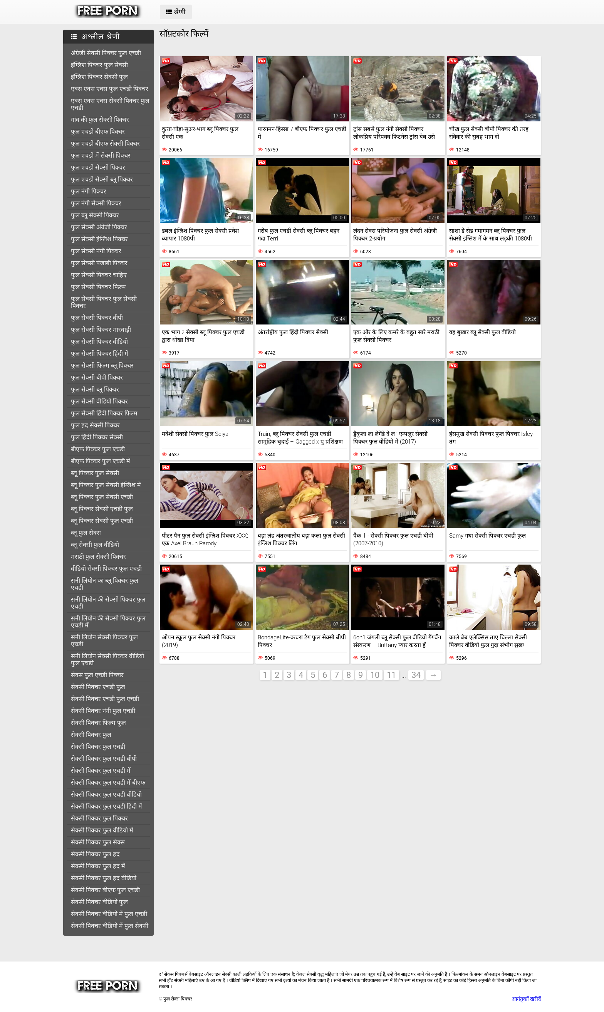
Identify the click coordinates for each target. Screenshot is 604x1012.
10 (374, 675)
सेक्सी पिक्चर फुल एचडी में (101, 770)
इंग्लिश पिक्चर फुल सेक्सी (99, 65)
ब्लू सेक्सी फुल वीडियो (95, 544)
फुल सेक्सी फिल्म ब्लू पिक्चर (102, 365)
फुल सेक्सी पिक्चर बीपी (97, 317)
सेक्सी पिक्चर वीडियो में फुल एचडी (109, 914)
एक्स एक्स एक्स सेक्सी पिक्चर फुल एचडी (110, 104)
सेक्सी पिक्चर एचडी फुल (98, 687)
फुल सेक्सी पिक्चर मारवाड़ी (101, 329)
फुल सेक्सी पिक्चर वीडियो (99, 341)
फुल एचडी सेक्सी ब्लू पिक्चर (102, 179)
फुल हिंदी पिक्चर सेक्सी (97, 437)
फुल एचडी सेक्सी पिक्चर (98, 167)
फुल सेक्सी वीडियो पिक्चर (99, 401)
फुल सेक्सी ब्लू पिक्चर (95, 389)
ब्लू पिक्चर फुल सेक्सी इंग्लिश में (106, 485)
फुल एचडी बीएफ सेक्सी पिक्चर (105, 143)
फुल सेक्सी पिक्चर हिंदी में (99, 353)
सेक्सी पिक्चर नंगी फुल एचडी (103, 710)
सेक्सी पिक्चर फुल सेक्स (98, 842)
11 (391, 675)
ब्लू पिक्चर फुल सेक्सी (95, 473)
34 (416, 675)
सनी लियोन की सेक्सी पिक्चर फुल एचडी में (108, 622)
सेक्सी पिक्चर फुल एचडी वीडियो (106, 794)
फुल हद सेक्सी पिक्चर (95, 425)
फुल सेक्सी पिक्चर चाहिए (99, 275)
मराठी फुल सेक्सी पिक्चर (98, 556)
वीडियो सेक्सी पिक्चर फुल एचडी (106, 568)
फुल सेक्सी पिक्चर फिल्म (98, 287)
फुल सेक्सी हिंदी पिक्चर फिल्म (104, 413)
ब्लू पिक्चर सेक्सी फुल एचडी (102, 520)
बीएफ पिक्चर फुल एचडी (98, 449)
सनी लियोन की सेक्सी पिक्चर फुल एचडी (108, 603)
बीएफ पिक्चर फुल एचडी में (100, 461)
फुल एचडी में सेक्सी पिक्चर (101, 155)
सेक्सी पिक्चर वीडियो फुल (99, 902)
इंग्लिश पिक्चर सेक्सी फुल (99, 77)
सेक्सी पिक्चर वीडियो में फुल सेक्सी (109, 926)
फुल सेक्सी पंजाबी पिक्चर (99, 263)
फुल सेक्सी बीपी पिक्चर (97, 377)
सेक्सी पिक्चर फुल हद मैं (98, 866)
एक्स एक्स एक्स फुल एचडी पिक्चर (109, 88)
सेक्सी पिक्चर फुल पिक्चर (99, 818)
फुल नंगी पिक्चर (88, 191)
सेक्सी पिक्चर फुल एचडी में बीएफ (108, 782)
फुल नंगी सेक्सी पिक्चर (96, 203)
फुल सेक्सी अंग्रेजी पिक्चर (99, 227)
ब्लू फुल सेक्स (86, 532)
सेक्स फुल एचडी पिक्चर (97, 675)
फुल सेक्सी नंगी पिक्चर (96, 251)
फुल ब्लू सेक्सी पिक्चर (95, 215)
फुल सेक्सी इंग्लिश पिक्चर (99, 239)
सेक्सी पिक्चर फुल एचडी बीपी (104, 758)
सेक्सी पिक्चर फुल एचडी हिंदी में (106, 806)
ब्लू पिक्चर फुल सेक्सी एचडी (102, 497)
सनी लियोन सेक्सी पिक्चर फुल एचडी (104, 641)
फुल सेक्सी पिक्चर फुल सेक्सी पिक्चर (104, 302)
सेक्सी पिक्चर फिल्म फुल (98, 722)
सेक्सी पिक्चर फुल (91, 734)
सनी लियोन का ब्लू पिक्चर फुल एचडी (104, 584)
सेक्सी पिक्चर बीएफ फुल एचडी (105, 890)
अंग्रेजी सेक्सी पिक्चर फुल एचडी (106, 53)
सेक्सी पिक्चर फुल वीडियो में (102, 830)
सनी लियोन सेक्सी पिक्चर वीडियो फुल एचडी (107, 659)
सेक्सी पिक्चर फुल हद (95, 854)
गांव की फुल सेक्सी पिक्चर (100, 119)
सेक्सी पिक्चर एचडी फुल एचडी (105, 699)
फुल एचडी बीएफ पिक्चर (98, 131)
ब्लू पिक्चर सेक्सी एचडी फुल (102, 509)
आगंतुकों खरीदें (526, 999)
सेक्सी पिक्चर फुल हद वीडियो (103, 878)
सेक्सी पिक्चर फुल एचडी (98, 746)
